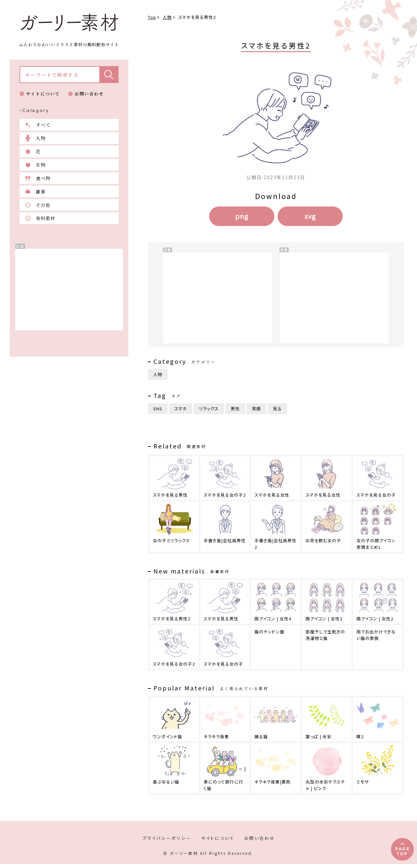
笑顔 (256, 408)
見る (277, 408)
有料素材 (45, 218)
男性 (235, 408)
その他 (43, 205)
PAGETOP (402, 851)
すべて (43, 124)
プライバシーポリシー (166, 838)
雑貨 (41, 191)
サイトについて (43, 94)
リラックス (209, 408)
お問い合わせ (89, 94)
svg (310, 216)
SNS (157, 408)
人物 (41, 138)
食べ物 (43, 178)
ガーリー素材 (69, 22)
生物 (41, 165)
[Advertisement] (69, 289)
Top (152, 17)
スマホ (180, 408)
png (241, 216)
